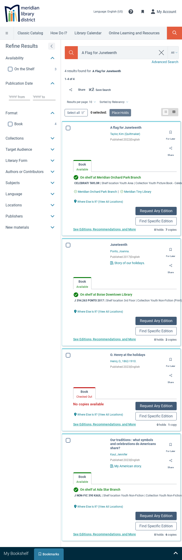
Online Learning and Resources (134, 33)
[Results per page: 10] (81, 102)
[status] (121, 74)
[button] (131, 11)
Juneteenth (118, 244)
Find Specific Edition (156, 221)
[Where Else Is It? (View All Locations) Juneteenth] (98, 311)
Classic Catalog (30, 33)
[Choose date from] (19, 97)
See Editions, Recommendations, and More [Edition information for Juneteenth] (104, 339)
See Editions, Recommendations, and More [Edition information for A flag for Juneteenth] (104, 229)
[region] (30, 144)
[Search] (71, 52)
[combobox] (117, 52)
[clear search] (161, 53)
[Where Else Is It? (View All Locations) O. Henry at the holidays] (98, 414)
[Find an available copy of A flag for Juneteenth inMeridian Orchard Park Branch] (95, 191)
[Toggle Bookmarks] (143, 11)
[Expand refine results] (51, 46)
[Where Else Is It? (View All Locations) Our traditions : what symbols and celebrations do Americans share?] (98, 506)
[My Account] (164, 11)
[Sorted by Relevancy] (113, 102)
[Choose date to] (44, 97)
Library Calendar (88, 33)
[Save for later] (171, 134)
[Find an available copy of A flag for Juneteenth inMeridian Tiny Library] (135, 191)
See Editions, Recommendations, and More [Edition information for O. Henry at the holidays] (104, 424)
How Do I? (58, 33)
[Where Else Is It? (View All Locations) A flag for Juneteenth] (98, 201)
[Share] (76, 90)
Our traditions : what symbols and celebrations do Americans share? (133, 444)
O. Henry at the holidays (127, 355)
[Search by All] (174, 52)
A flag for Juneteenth (125, 127)
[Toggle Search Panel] (174, 33)
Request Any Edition (156, 211)
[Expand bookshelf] (175, 553)
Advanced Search (165, 62)
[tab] (82, 166)
